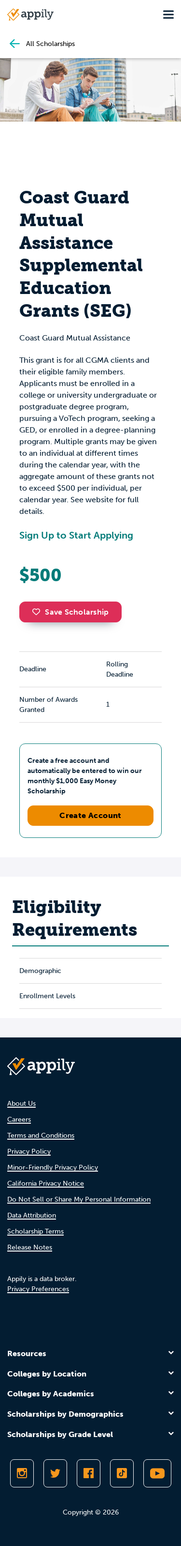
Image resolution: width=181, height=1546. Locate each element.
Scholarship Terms (35, 1231)
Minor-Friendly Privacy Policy (52, 1167)
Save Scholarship (70, 612)
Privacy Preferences (38, 1289)
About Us (21, 1103)
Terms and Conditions (40, 1135)
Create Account (90, 815)
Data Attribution (31, 1215)
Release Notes (29, 1247)
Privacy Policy (29, 1151)
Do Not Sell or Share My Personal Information (79, 1199)
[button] (38, 612)
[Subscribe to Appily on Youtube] (157, 1473)
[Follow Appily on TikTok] (122, 1473)
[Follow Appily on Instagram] (22, 1473)
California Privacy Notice (45, 1183)
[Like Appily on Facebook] (88, 1473)
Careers (19, 1119)
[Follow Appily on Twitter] (55, 1473)
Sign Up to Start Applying (76, 535)
